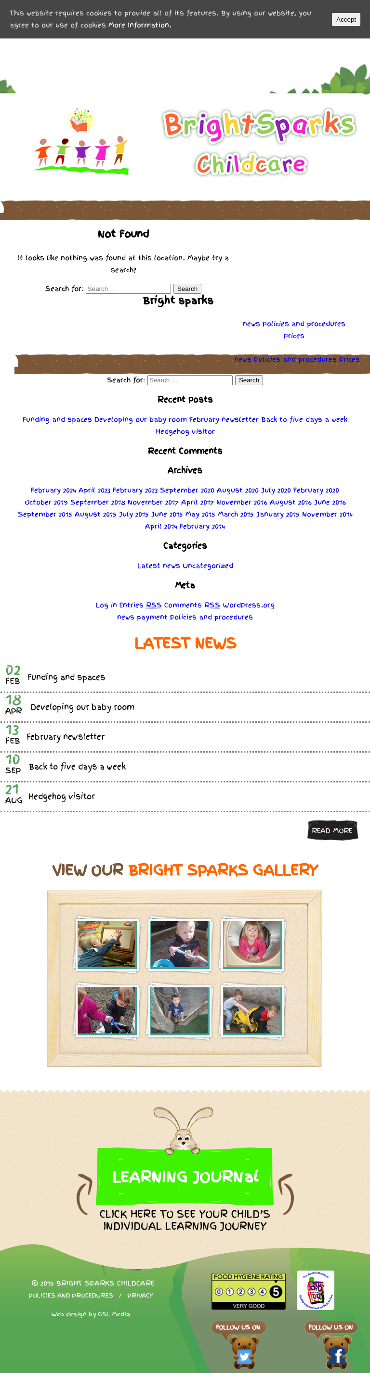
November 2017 (153, 502)
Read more (332, 830)
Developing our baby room (140, 419)
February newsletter (224, 419)
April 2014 (161, 526)
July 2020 (276, 490)
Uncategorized (208, 565)
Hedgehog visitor (185, 431)
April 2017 (197, 502)
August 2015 (96, 514)
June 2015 (167, 514)
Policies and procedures (70, 1295)
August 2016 (291, 502)
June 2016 (330, 502)
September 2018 (97, 502)
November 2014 (327, 514)
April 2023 (94, 490)
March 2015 (236, 514)
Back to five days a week (304, 419)
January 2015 (278, 514)
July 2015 (134, 514)
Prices (294, 335)
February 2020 (316, 490)
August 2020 (238, 490)
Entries (140, 605)
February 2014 (202, 526)
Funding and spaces (57, 419)
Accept (346, 19)
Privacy (140, 1295)
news (251, 323)
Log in (106, 605)
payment (152, 617)
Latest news (158, 565)
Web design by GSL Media (91, 1314)
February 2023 (135, 490)
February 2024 (53, 490)
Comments (192, 605)
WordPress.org (249, 605)
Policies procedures (304, 323)
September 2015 (45, 514)
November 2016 (241, 502)
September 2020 (187, 490)
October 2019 (46, 502)
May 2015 (200, 514)
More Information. (140, 25)
